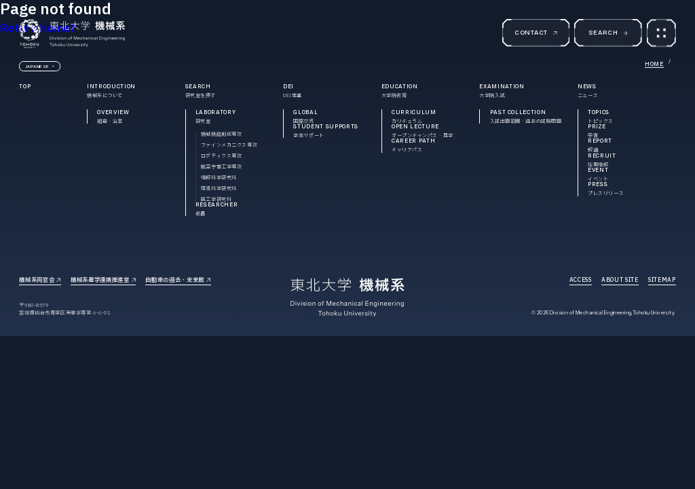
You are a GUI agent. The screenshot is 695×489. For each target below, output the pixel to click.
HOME (654, 64)
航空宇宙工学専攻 (221, 166)
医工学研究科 (216, 199)
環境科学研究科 (219, 188)
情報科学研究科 (219, 177)
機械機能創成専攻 (221, 134)
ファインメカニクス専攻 (229, 145)
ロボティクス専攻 (221, 155)
